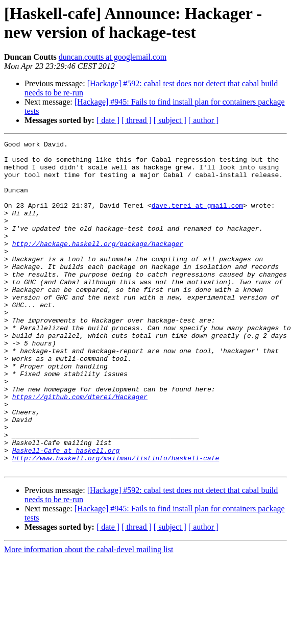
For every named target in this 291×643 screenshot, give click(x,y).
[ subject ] (170, 120)
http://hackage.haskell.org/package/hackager (97, 264)
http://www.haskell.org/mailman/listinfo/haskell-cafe (116, 522)
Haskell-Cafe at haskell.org (66, 512)
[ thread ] (137, 120)
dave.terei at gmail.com (197, 219)
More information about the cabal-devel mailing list (88, 615)
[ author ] (203, 120)
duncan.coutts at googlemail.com (113, 57)
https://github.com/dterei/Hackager (80, 448)
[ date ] (107, 120)
